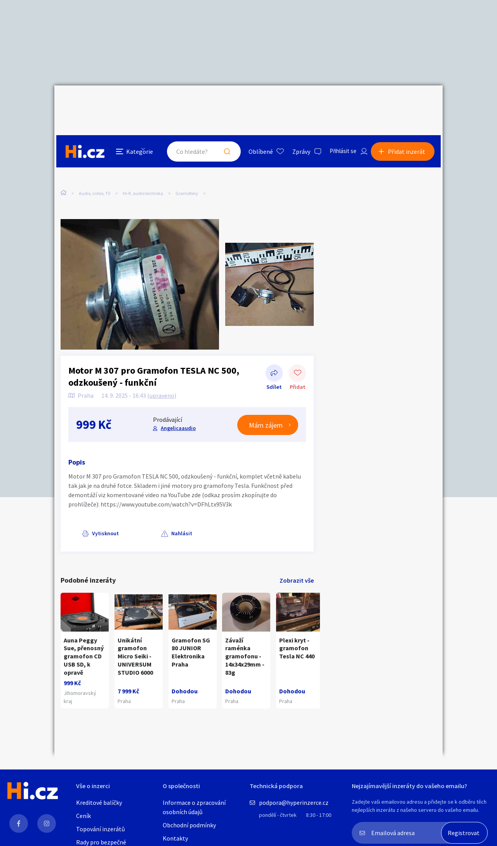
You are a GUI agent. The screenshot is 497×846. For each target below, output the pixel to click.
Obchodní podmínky (189, 825)
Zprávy (295, 102)
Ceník (83, 816)
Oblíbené (254, 102)
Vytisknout (91, 511)
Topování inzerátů (100, 829)
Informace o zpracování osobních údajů (194, 807)
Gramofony (187, 158)
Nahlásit (138, 511)
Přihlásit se (338, 102)
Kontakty (175, 838)
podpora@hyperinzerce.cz (293, 802)
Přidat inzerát (408, 102)
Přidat (297, 352)
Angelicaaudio (177, 406)
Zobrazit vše (297, 559)
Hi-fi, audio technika (143, 158)
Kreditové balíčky (99, 802)
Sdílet (274, 352)
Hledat (220, 102)
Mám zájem (266, 403)
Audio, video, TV (94, 158)
